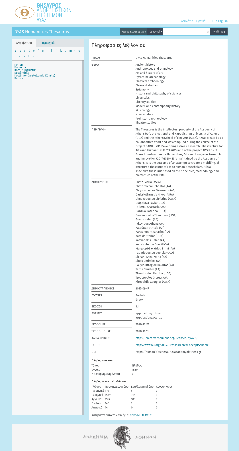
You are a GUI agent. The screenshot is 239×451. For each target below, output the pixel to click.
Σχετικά (200, 21)
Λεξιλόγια (187, 21)
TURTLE (147, 415)
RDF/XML (135, 415)
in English (221, 21)
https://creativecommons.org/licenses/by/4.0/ (167, 338)
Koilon (18, 64)
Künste (18, 78)
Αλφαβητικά (24, 43)
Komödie (20, 67)
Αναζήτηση (219, 31)
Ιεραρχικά (48, 43)
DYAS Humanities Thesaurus (41, 31)
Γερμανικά (155, 31)
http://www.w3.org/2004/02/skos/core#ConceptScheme (172, 345)
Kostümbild (22, 73)
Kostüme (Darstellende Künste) (34, 75)
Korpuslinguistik (25, 70)
